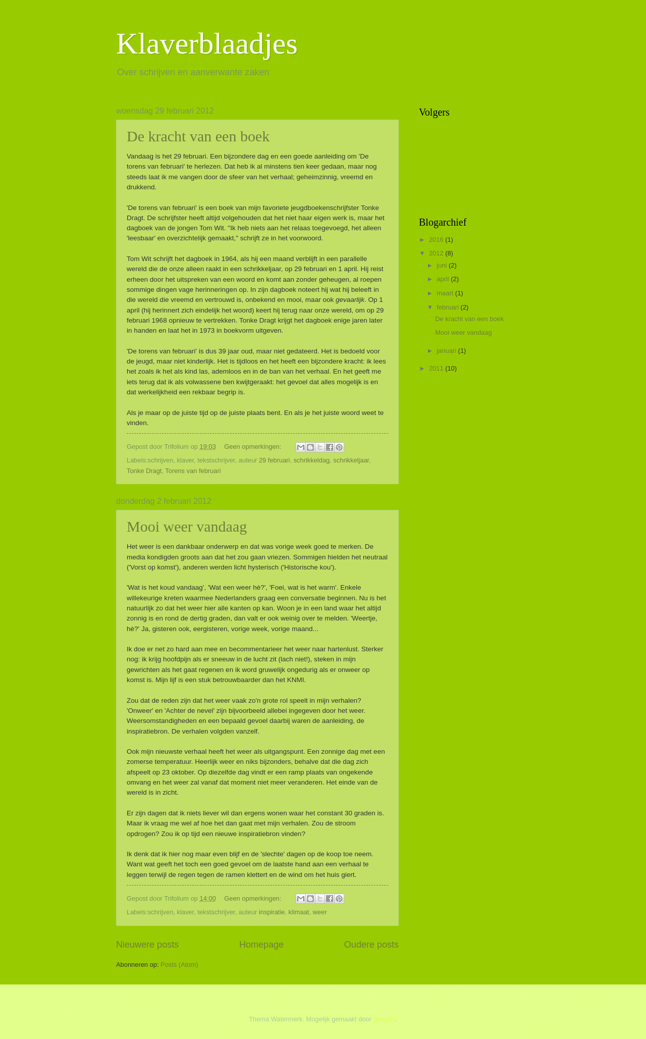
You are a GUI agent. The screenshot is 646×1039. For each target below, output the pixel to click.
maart (446, 293)
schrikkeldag (312, 460)
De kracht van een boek (198, 136)
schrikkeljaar (351, 460)
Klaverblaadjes (207, 43)
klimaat (299, 912)
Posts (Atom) (179, 964)
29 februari (274, 460)
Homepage (261, 945)
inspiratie (272, 912)
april (444, 279)
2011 (437, 368)
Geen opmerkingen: (253, 446)
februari (448, 307)
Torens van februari (193, 471)
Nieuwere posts (147, 945)
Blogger (384, 1019)
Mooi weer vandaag (187, 526)
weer (320, 912)
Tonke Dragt (144, 471)
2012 (437, 253)
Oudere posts (371, 945)
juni (443, 265)
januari (447, 350)
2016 (437, 239)
